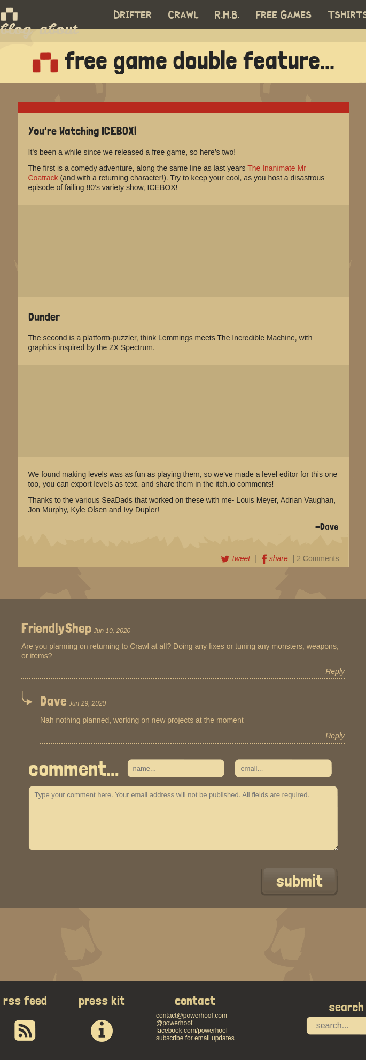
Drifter (133, 15)
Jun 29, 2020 (87, 703)
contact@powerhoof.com (191, 1015)
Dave (53, 701)
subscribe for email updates (195, 1038)
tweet (236, 558)
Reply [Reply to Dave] (335, 735)
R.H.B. (227, 15)
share (276, 558)
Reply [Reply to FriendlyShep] (335, 671)
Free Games (284, 15)
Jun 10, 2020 (112, 630)
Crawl (183, 15)
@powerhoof (174, 1023)
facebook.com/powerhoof (192, 1030)
